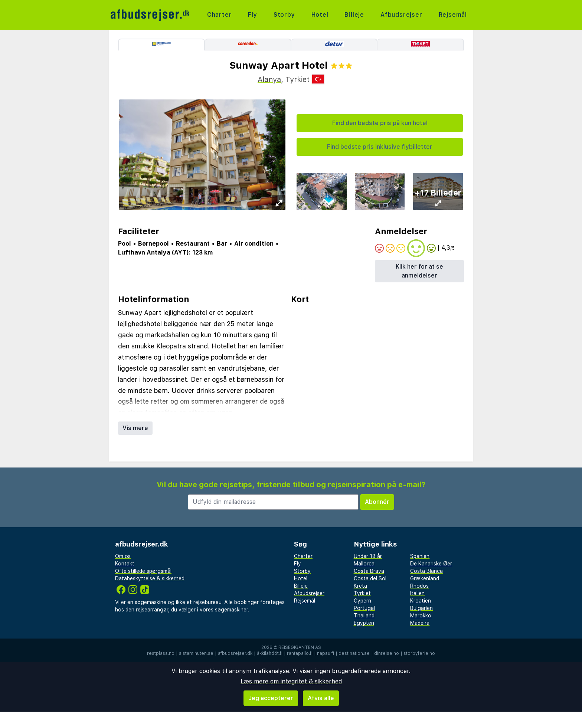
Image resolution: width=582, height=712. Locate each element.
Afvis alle (321, 698)
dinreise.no (386, 653)
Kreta (360, 586)
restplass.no (160, 653)
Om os (123, 556)
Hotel (319, 14)
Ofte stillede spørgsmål (143, 571)
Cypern (362, 601)
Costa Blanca (426, 571)
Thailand (364, 616)
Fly (252, 14)
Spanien (419, 556)
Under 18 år (368, 556)
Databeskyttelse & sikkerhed (149, 578)
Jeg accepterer (270, 698)
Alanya (269, 79)
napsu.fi (325, 653)
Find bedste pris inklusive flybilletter (379, 146)
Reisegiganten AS (299, 647)
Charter (219, 14)
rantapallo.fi (300, 653)
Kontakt (124, 564)
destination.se (354, 653)
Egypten (364, 623)
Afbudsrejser (401, 14)
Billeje (354, 14)
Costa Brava (369, 571)
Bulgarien (421, 608)
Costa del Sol (370, 578)
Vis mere (135, 428)
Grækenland (424, 578)
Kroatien (420, 601)
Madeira (419, 623)
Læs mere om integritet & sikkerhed (291, 681)
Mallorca (364, 564)
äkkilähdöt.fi (269, 653)
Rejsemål (453, 14)
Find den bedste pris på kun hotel (380, 123)
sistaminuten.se (196, 653)
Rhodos (419, 586)
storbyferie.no (419, 653)
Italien (417, 593)
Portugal (364, 608)
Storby (284, 14)
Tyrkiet (362, 593)
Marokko (420, 616)
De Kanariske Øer (431, 564)
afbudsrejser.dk (235, 653)
